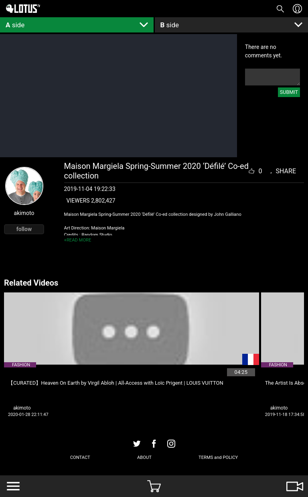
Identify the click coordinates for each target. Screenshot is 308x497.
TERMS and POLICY (218, 457)
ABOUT (144, 457)
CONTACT (80, 457)
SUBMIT (289, 92)
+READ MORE (77, 240)
